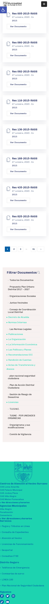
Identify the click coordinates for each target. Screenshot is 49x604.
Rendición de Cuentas (19, 360)
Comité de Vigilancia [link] (20, 434)
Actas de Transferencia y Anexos (21, 367)
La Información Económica (22, 344)
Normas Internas (17, 322)
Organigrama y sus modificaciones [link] (19, 426)
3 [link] (20, 249)
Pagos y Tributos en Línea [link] (16, 526)
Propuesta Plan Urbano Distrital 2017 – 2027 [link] (21, 288)
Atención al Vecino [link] (12, 538)
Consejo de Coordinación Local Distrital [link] (22, 310)
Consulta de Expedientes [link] (15, 532)
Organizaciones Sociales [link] (23, 296)
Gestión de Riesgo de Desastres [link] (20, 395)
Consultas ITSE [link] (10, 556)
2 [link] (14, 249)
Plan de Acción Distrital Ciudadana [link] (21, 386)
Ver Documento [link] (18, 26)
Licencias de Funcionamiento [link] (17, 544)
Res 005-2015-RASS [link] (24, 13)
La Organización (17, 339)
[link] (3, 9)
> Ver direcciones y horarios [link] (15, 502)
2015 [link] (14, 20)
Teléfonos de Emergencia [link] (16, 567)
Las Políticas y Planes (19, 349)
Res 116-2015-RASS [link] (24, 100)
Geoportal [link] (7, 550)
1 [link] (7, 249)
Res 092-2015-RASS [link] (24, 71)
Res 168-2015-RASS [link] (24, 158)
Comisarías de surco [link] (13, 573)
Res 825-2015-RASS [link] (24, 216)
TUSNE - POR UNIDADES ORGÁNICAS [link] (21, 416)
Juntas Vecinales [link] (19, 302)
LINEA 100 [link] (7, 579)
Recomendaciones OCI (20, 354)
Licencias (13, 402)
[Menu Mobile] (44, 4)
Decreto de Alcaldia (18, 317)
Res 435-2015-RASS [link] (24, 187)
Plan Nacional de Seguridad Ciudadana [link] (23, 585)
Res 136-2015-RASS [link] (24, 129)
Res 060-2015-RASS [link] (24, 42)
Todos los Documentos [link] (21, 280)
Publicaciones (15, 334)
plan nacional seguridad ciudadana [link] (21, 377)
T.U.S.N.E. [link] (14, 409)
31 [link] (33, 249)
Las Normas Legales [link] (20, 329)
